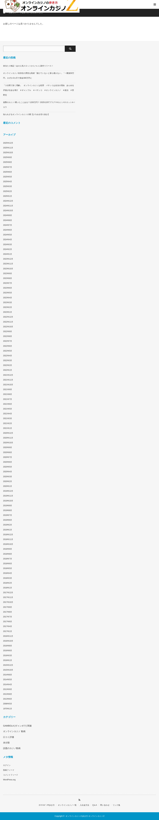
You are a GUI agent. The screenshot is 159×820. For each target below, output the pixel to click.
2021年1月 (7, 428)
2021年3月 (7, 418)
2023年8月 (7, 278)
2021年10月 (8, 385)
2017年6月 (7, 621)
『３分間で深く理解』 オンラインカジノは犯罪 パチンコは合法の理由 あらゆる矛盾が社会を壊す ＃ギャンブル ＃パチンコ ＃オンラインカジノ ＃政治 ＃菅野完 (38, 90)
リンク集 (116, 805)
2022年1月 (7, 370)
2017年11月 (8, 597)
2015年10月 (8, 670)
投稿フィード (8, 770)
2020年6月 (7, 462)
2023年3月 (7, 302)
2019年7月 (7, 515)
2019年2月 (7, 525)
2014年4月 (7, 684)
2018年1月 (7, 588)
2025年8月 (7, 162)
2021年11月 (8, 380)
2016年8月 (7, 646)
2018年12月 (8, 534)
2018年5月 (7, 568)
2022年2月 (7, 365)
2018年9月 (7, 549)
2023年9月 (7, 273)
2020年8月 (7, 452)
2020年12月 (8, 433)
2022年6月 (7, 346)
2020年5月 (7, 467)
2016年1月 (7, 660)
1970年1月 (7, 709)
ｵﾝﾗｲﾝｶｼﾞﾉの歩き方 (47, 805)
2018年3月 (7, 578)
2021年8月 (7, 394)
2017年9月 (7, 607)
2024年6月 (7, 230)
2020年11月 (8, 438)
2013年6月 (7, 699)
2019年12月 (8, 491)
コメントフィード (10, 775)
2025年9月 (7, 157)
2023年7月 (7, 283)
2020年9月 (7, 447)
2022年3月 (7, 360)
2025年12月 (8, 143)
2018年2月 (7, 583)
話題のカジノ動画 (11, 748)
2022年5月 (7, 351)
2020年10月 (8, 443)
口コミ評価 (8, 737)
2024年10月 (8, 210)
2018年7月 (7, 559)
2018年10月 (8, 544)
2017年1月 (7, 631)
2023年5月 (7, 293)
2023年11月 (8, 264)
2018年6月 (7, 563)
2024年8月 (7, 220)
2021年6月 (7, 404)
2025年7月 (7, 167)
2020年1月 (7, 486)
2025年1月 (7, 196)
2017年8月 (7, 612)
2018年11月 (8, 539)
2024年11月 (8, 206)
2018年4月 (7, 573)
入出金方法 (84, 805)
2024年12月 (8, 201)
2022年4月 (7, 356)
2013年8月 (7, 694)
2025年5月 (7, 177)
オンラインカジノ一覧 (67, 805)
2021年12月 (8, 375)
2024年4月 (7, 239)
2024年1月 (7, 254)
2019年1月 (7, 530)
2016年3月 (7, 655)
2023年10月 (8, 269)
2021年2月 (7, 423)
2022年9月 (7, 331)
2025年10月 (8, 152)
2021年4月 (7, 414)
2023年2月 (7, 307)
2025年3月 (7, 186)
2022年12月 (8, 317)
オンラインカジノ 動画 (14, 731)
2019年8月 (7, 510)
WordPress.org (9, 780)
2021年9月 (7, 389)
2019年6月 (7, 520)
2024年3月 (7, 244)
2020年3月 (7, 477)
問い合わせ (104, 805)
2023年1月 (7, 312)
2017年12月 (8, 592)
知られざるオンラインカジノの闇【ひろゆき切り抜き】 (26, 114)
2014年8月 (7, 675)
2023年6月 (7, 288)
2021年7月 (7, 399)
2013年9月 (7, 689)
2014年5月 (7, 679)
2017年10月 (8, 602)
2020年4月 (7, 472)
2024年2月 (7, 249)
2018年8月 (7, 554)
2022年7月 (7, 341)
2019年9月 (7, 505)
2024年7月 (7, 225)
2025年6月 (7, 172)
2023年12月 (8, 259)
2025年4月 (7, 181)
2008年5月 (7, 704)
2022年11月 (8, 322)
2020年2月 (7, 481)
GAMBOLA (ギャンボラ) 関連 (17, 725)
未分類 (6, 742)
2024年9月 (7, 215)
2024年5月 (7, 235)
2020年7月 (7, 457)
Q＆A (94, 805)
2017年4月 (7, 626)
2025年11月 (8, 148)
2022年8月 (7, 336)
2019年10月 (8, 501)
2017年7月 (7, 617)
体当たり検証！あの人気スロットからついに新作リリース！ (28, 66)
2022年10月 (8, 327)
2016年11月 (8, 636)
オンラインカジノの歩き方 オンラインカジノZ (85, 816)
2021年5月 (7, 409)
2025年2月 (7, 191)
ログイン (7, 765)
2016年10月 (8, 641)
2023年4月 (7, 298)
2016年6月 (7, 650)
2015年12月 (8, 665)
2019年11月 (8, 496)
